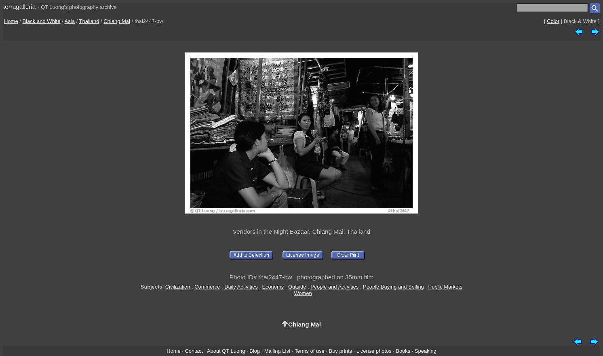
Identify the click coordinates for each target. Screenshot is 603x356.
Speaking (425, 351)
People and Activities (334, 287)
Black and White (42, 21)
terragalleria (19, 6)
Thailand (89, 21)
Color (553, 21)
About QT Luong (226, 351)
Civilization (177, 287)
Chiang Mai (116, 21)
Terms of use (310, 351)
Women (303, 293)
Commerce (207, 287)
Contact (193, 351)
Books (403, 351)
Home (11, 21)
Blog (254, 351)
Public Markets (445, 287)
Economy (273, 287)
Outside (297, 287)
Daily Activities (240, 287)
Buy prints (340, 351)
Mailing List (277, 351)
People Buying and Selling (393, 287)
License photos (374, 351)
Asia (70, 21)
